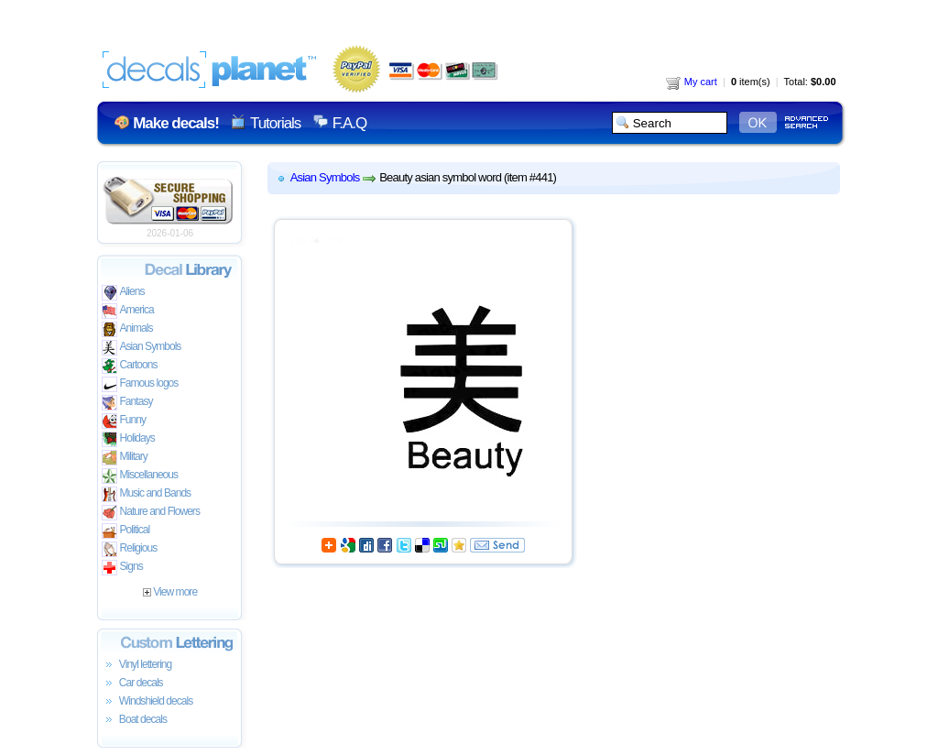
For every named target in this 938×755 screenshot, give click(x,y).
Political (126, 531)
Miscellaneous (140, 476)
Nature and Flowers (151, 512)
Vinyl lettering (137, 665)
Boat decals (135, 720)
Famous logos (140, 384)
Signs (122, 567)
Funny (124, 421)
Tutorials (275, 123)
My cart (691, 81)
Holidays (128, 439)
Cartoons (130, 366)
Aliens (123, 293)
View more (170, 591)
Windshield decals (147, 702)
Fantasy (127, 402)
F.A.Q (349, 123)
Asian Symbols (141, 348)
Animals (127, 329)
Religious (130, 549)
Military (124, 457)
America (128, 311)
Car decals (132, 683)
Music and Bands (146, 494)
